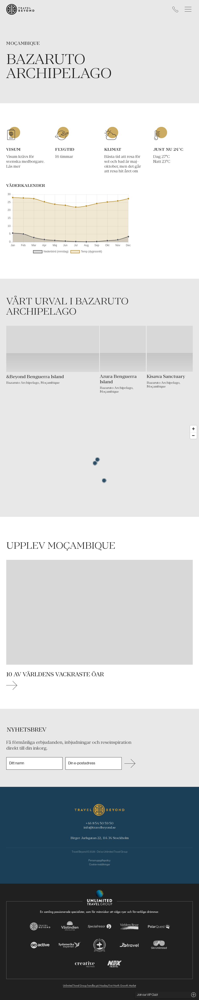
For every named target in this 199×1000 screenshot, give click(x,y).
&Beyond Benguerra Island (35, 376)
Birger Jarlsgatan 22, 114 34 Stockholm (100, 838)
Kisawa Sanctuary (166, 376)
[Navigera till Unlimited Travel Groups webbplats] (99, 897)
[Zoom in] (193, 428)
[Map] (99, 470)
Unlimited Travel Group (116, 851)
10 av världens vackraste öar (55, 674)
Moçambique (23, 43)
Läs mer (13, 166)
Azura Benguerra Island (118, 379)
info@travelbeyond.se (100, 827)
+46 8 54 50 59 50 (99, 823)
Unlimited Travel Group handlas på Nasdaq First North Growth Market (99, 985)
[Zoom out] (193, 435)
